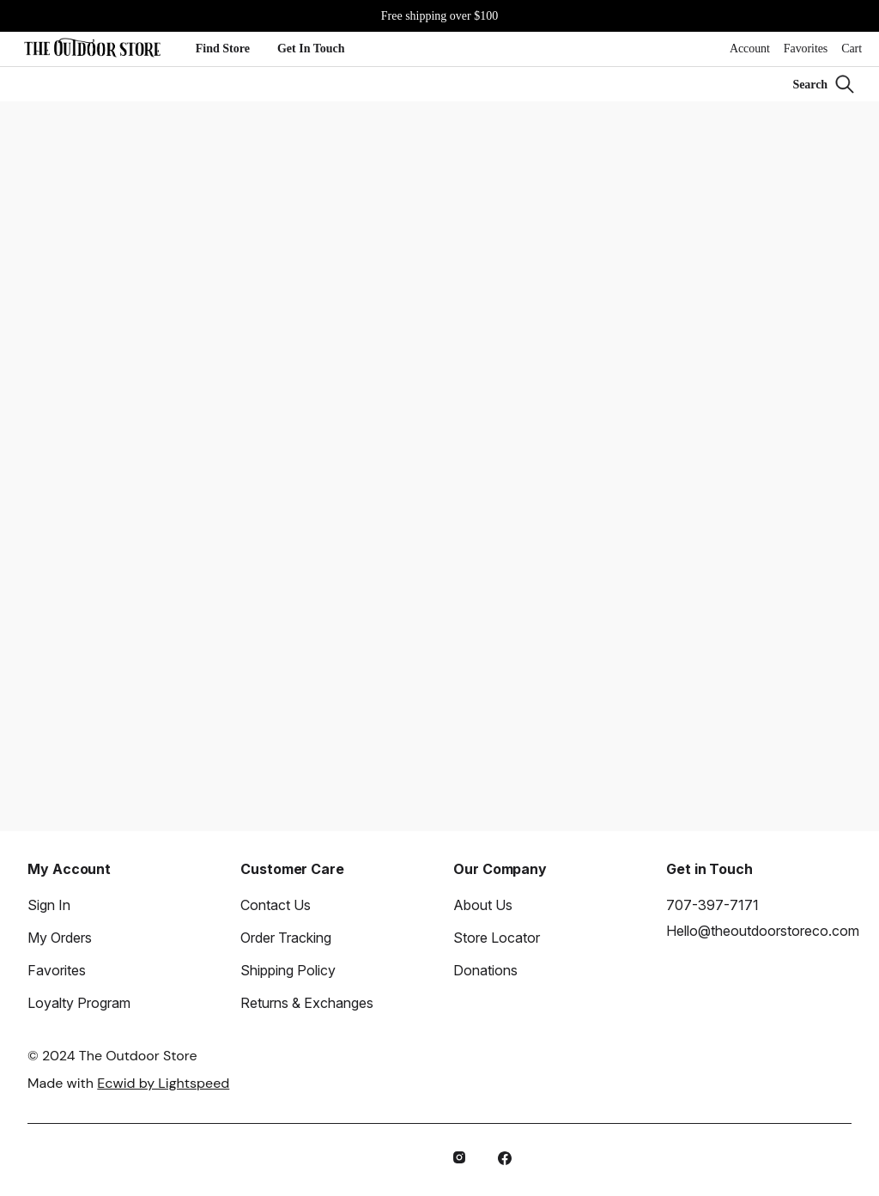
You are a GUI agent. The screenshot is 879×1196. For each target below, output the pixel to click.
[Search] (824, 84)
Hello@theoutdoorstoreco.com (762, 930)
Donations (485, 970)
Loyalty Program (78, 1002)
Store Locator (496, 937)
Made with (128, 1083)
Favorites (805, 48)
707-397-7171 (712, 905)
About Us (482, 905)
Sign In (48, 905)
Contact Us (275, 905)
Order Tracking (285, 937)
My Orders (59, 937)
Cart (851, 48)
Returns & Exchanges (306, 1002)
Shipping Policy (288, 970)
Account (750, 48)
